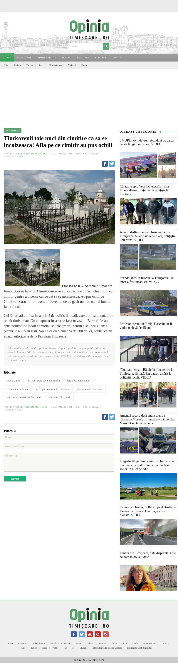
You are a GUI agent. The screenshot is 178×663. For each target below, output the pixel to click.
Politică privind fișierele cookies (107, 648)
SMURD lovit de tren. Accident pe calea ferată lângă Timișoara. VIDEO (147, 142)
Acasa (7, 57)
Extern (84, 65)
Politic (78, 643)
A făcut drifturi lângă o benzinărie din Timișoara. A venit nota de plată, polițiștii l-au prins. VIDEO (147, 236)
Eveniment (23, 643)
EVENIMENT (24, 57)
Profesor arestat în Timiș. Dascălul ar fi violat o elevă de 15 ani (146, 326)
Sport (40, 65)
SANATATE (83, 57)
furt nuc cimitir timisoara (90, 389)
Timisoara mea (55, 65)
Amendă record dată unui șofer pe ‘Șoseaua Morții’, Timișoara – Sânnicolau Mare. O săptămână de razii (147, 419)
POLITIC (117, 57)
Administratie (39, 643)
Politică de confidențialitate (139, 648)
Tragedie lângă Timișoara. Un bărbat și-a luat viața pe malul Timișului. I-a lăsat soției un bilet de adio (147, 465)
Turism (29, 65)
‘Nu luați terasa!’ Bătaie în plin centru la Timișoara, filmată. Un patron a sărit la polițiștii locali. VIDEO (146, 373)
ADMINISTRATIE (46, 57)
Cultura (17, 65)
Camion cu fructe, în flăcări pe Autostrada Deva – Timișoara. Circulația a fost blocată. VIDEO (148, 511)
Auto (23, 648)
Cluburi (83, 648)
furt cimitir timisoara (17, 389)
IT (73, 648)
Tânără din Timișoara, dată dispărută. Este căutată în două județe (148, 555)
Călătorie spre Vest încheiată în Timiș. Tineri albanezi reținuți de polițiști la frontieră (145, 190)
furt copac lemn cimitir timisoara (53, 389)
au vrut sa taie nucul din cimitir (44, 380)
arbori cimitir (14, 380)
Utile (6, 65)
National (71, 65)
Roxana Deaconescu (34, 153)
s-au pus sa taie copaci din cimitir (24, 397)
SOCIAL (66, 57)
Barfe (135, 643)
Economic (65, 643)
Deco (44, 648)
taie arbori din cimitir (59, 397)
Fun (65, 648)
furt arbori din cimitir (78, 380)
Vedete (55, 648)
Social (53, 643)
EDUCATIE (101, 57)
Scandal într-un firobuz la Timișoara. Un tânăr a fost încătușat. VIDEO (147, 280)
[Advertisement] (89, 96)
